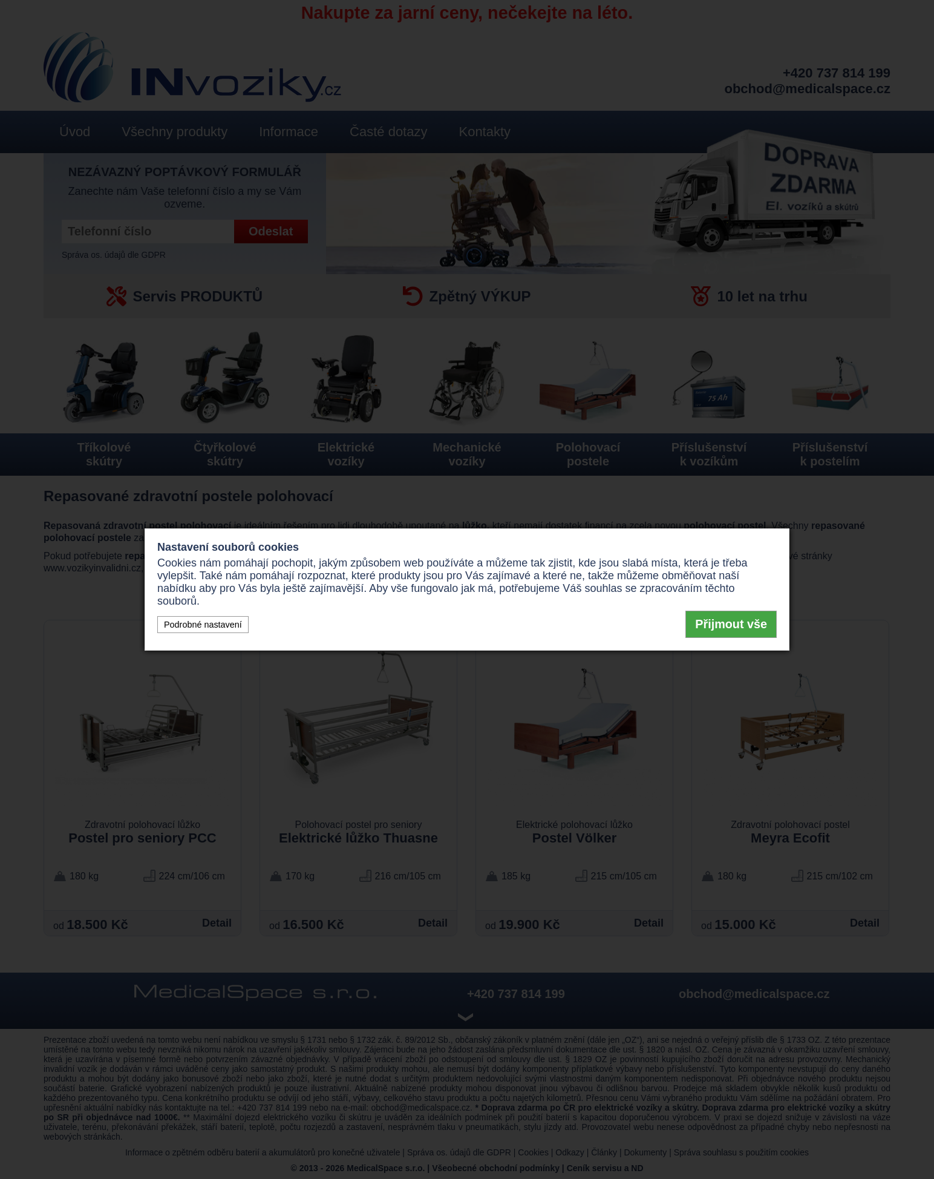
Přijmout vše (731, 624)
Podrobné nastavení (203, 624)
